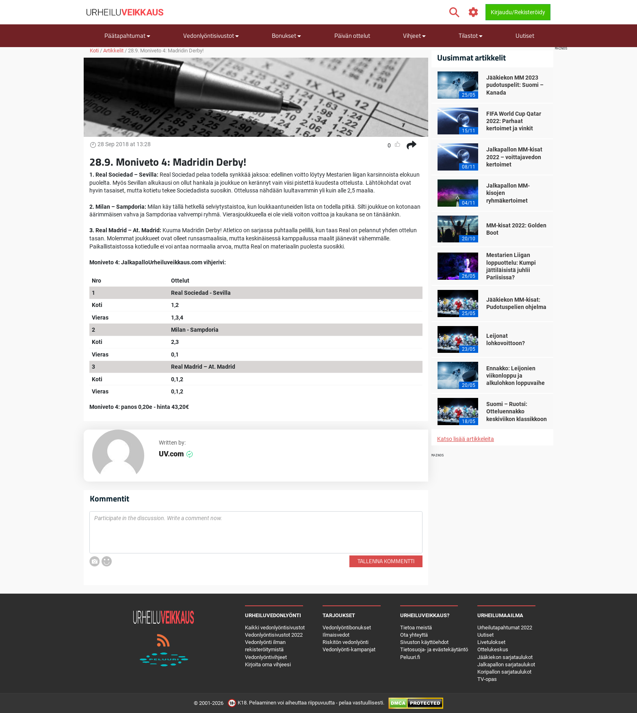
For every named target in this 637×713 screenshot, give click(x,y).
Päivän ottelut (352, 35)
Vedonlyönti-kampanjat (349, 649)
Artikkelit (113, 51)
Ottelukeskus (492, 649)
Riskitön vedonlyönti (345, 642)
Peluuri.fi (410, 657)
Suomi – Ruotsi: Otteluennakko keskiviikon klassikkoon (516, 411)
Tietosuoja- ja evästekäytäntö (434, 649)
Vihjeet (414, 35)
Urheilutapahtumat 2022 (504, 627)
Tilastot (471, 35)
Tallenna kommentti (386, 561)
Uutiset (525, 35)
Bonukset (286, 35)
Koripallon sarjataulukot (504, 672)
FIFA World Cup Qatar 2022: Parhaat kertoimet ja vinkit (513, 121)
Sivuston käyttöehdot (424, 642)
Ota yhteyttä (414, 635)
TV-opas (487, 679)
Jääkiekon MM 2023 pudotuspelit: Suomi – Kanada (515, 84)
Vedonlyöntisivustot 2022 (274, 635)
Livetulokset (491, 642)
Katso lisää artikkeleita (465, 439)
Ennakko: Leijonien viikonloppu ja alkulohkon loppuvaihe (515, 375)
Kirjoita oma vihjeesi (268, 664)
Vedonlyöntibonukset (347, 627)
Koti (94, 51)
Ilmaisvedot (336, 635)
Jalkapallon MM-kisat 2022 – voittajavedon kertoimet (514, 156)
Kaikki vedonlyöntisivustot (275, 627)
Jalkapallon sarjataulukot (506, 664)
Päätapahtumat (127, 35)
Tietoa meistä (416, 627)
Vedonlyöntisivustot (211, 35)
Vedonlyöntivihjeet (266, 657)
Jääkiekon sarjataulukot (505, 657)
